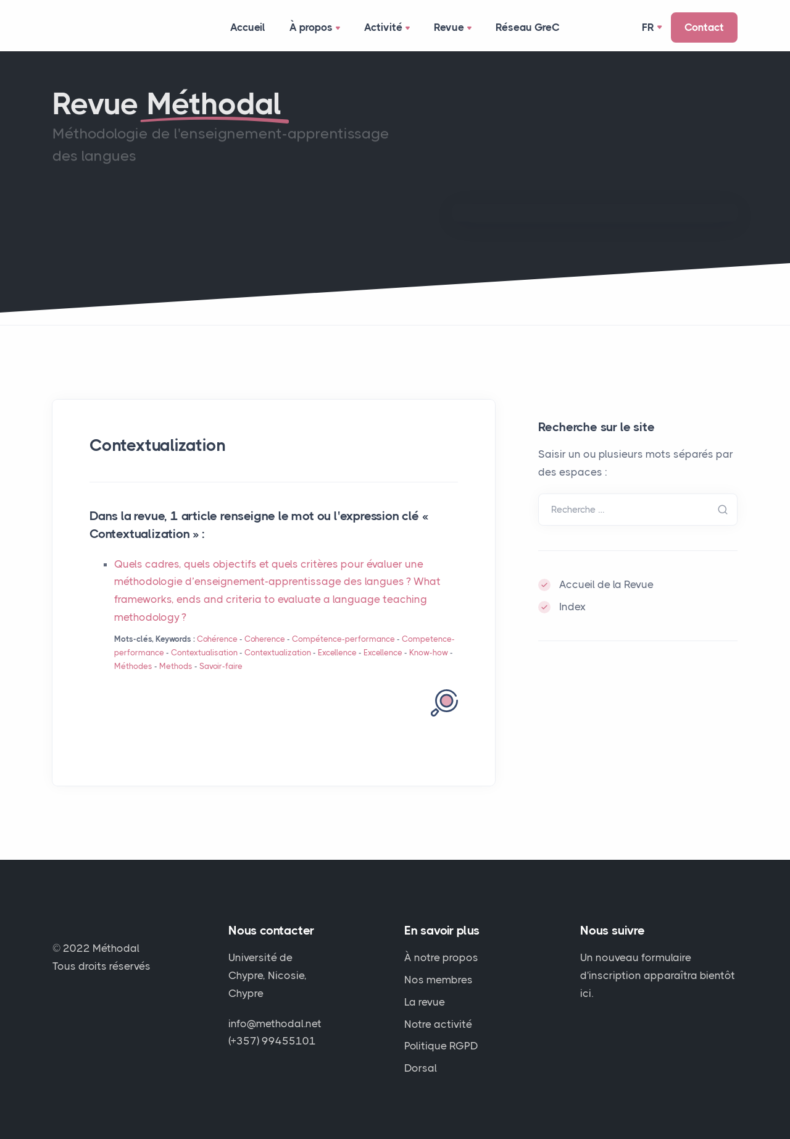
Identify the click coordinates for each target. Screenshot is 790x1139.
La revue (424, 1002)
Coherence (264, 639)
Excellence (337, 652)
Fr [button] (648, 27)
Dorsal (420, 1068)
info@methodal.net (275, 1023)
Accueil (247, 27)
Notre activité (438, 1024)
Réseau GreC (528, 27)
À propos (316, 28)
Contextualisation (204, 652)
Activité (389, 28)
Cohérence (217, 639)
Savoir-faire (221, 666)
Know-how (428, 652)
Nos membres (438, 979)
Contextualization (277, 652)
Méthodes (133, 666)
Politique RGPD (441, 1046)
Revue (454, 28)
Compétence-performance (343, 639)
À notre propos (441, 957)
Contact (704, 27)
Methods (176, 666)
